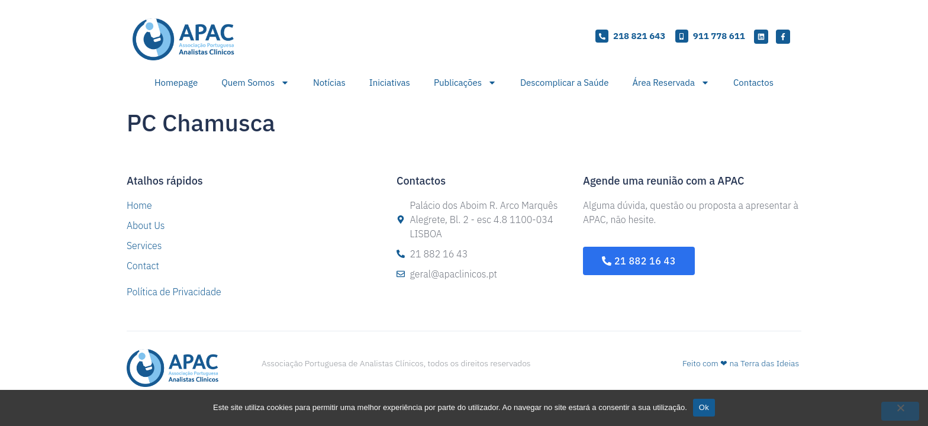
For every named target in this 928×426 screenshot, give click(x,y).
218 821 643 (639, 35)
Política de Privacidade (174, 292)
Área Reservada (671, 82)
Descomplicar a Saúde (564, 82)
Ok (704, 407)
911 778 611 (719, 35)
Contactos (753, 82)
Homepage (176, 82)
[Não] (900, 411)
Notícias (329, 82)
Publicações (465, 82)
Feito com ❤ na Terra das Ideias (740, 363)
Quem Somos (255, 82)
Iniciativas (389, 82)
